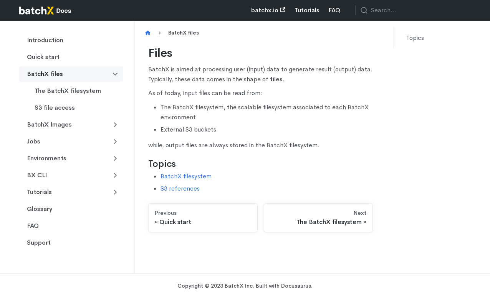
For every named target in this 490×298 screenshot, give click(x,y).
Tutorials (307, 10)
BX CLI (37, 175)
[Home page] (148, 33)
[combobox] (413, 10)
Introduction (45, 40)
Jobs (33, 141)
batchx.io (268, 10)
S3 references (180, 188)
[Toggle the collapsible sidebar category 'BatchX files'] (115, 74)
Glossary (39, 209)
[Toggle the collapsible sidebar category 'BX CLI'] (115, 175)
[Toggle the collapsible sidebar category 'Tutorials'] (115, 192)
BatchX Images (49, 124)
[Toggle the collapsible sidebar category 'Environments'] (115, 158)
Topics (415, 38)
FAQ (334, 10)
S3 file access (55, 108)
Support (39, 243)
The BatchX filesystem (68, 91)
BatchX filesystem (186, 176)
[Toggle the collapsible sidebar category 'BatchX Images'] (115, 124)
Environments (46, 158)
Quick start (43, 57)
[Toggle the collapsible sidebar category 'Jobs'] (115, 141)
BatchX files (45, 74)
